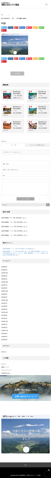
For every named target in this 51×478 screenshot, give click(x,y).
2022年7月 (4, 303)
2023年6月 (4, 294)
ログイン (3, 364)
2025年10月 (4, 273)
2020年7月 (4, 324)
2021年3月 (4, 318)
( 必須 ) (6, 163)
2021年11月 (4, 312)
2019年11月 (4, 330)
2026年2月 (4, 270)
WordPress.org (5, 373)
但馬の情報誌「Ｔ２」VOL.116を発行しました (16, 251)
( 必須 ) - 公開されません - (11, 169)
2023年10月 (4, 291)
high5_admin (22, 18)
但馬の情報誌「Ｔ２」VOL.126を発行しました (14, 235)
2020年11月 (4, 321)
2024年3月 (4, 288)
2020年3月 (4, 327)
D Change (29, 248)
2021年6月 (4, 315)
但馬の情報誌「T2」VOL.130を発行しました (17, 95)
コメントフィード (6, 370)
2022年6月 (4, 306)
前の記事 (17, 73)
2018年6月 (4, 339)
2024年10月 (4, 282)
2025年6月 (4, 276)
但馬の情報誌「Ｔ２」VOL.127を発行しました (14, 231)
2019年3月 (4, 336)
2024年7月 (4, 285)
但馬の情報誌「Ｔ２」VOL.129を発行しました (14, 222)
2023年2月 (4, 297)
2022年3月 (4, 309)
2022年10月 (4, 300)
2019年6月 (4, 333)
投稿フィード (5, 367)
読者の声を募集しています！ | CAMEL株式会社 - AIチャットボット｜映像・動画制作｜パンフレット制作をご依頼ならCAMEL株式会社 (25, 253)
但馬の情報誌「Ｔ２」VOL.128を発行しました (14, 226)
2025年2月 (4, 279)
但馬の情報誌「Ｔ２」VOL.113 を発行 (13, 248)
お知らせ (3, 352)
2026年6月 (4, 267)
